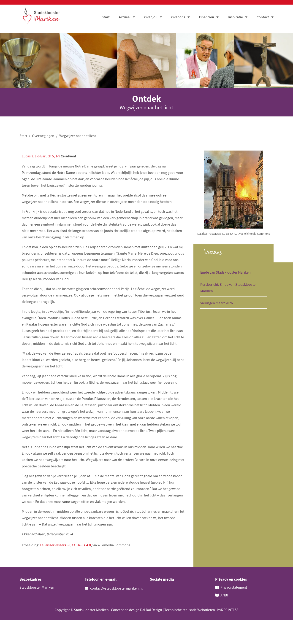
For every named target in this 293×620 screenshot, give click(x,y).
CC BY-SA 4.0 (81, 545)
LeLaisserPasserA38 (55, 545)
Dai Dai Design (151, 609)
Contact (263, 18)
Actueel (124, 18)
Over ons (178, 18)
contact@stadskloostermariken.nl (114, 589)
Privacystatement (233, 587)
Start (106, 18)
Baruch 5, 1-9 (50, 156)
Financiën (206, 18)
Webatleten (206, 609)
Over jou (150, 18)
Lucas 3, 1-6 (31, 156)
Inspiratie (235, 18)
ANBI (224, 595)
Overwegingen (43, 136)
